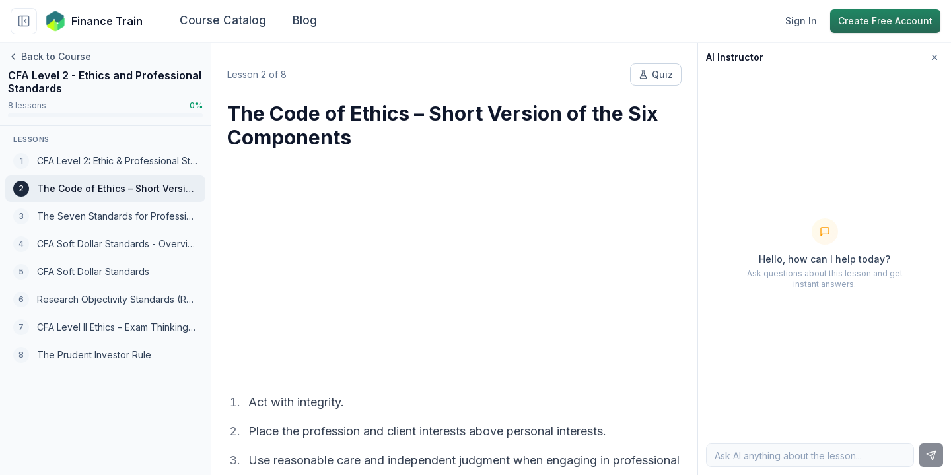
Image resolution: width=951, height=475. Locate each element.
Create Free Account (885, 20)
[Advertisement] (454, 262)
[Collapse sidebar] (24, 21)
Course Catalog (223, 20)
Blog (305, 20)
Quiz (656, 74)
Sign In (801, 20)
